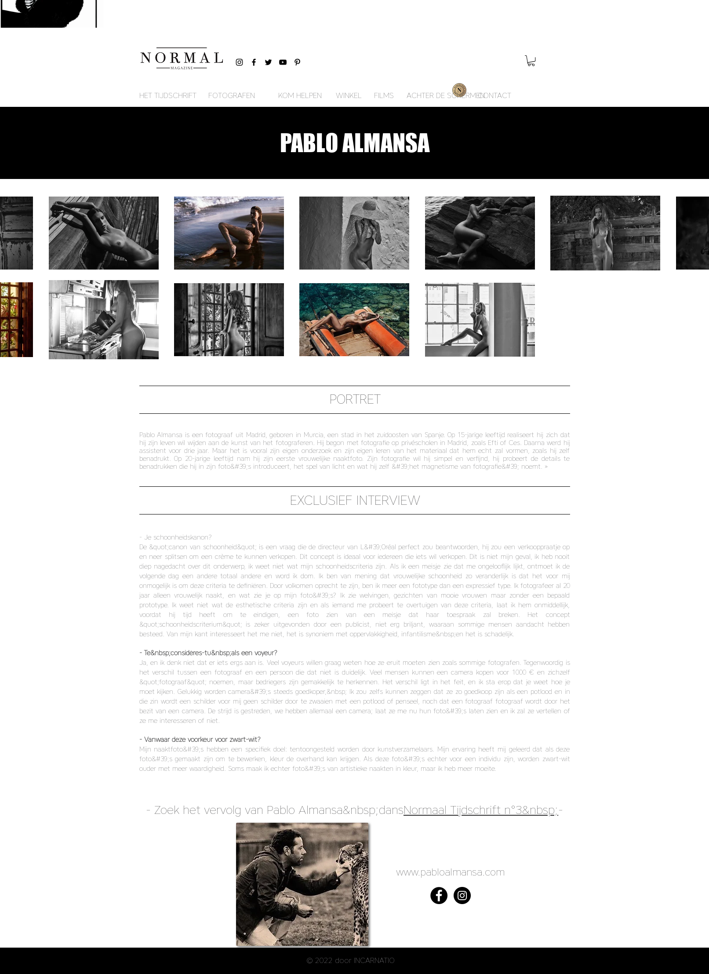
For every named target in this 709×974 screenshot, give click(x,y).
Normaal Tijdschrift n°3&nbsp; (481, 810)
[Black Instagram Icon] (239, 62)
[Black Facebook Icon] (253, 62)
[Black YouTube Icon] (282, 62)
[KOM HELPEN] (300, 96)
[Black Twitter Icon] (268, 62)
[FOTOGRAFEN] (231, 96)
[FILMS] (384, 96)
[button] (531, 60)
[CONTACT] (494, 96)
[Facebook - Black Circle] (438, 895)
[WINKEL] (349, 96)
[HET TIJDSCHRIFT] (167, 96)
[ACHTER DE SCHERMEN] (446, 96)
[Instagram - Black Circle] (462, 895)
